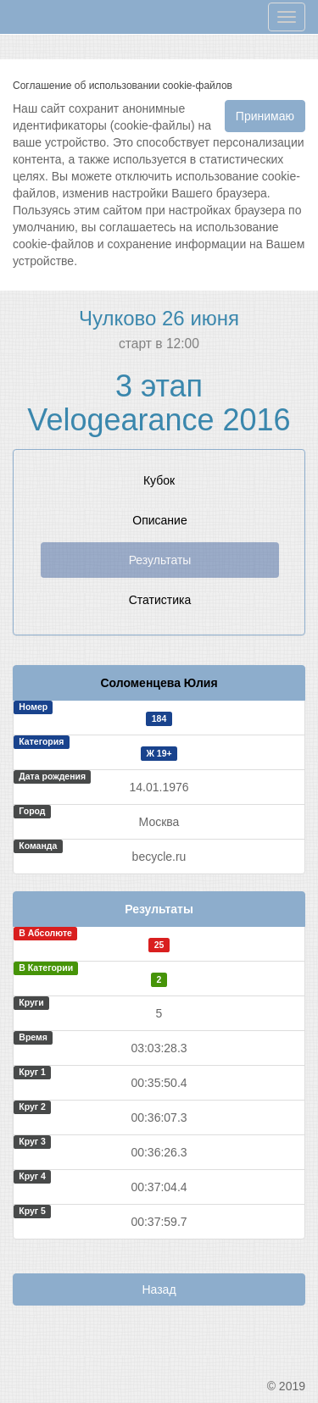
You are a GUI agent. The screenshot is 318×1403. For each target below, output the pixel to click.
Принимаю (265, 116)
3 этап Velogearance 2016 (158, 403)
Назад (159, 1289)
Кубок (159, 480)
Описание (159, 520)
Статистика (160, 600)
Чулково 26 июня (159, 318)
